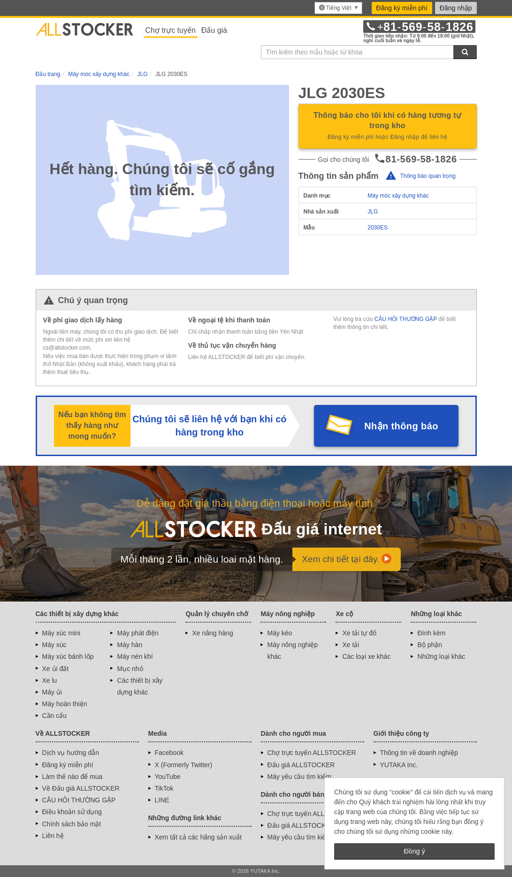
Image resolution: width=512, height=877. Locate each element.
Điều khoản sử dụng (72, 812)
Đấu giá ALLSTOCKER (301, 765)
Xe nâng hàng (212, 633)
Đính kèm (431, 633)
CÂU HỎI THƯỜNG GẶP (405, 319)
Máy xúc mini (61, 633)
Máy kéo (279, 633)
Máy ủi (52, 692)
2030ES (377, 227)
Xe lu (49, 680)
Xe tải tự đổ (359, 633)
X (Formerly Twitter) (184, 765)
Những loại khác (441, 656)
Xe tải (350, 644)
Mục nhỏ (130, 668)
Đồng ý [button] (414, 851)
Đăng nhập (456, 8)
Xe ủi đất (55, 668)
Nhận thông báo (401, 426)
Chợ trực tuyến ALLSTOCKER (311, 752)
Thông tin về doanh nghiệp (419, 752)
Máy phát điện (137, 633)
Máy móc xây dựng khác (398, 195)
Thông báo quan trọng (427, 176)
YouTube (168, 776)
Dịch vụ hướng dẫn (70, 752)
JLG (372, 211)
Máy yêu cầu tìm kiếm (299, 776)
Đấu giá (214, 30)
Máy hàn (129, 644)
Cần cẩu (54, 715)
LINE (162, 800)
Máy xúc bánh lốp (68, 656)
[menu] (338, 8)
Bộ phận (429, 644)
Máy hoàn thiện (64, 704)
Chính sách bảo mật (71, 824)
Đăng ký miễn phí (402, 8)
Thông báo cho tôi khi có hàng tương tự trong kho (387, 126)
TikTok (164, 788)
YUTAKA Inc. (399, 765)
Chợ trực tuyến (170, 30)
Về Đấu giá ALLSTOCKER (81, 788)
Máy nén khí (135, 656)
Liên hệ (53, 835)
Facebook (169, 752)
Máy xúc (54, 644)
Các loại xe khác (366, 656)
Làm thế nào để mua (72, 776)
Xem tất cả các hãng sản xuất (198, 837)
